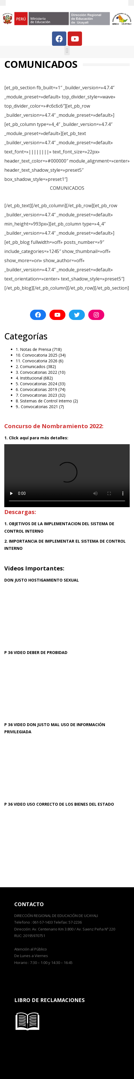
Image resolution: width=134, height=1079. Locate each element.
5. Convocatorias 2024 (36, 383)
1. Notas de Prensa (33, 349)
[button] (67, 50)
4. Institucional (29, 378)
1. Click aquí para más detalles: (36, 437)
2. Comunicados (30, 366)
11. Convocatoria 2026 (36, 360)
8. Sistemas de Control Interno (44, 401)
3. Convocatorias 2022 (36, 372)
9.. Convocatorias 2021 (37, 406)
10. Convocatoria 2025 (36, 355)
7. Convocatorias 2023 (36, 395)
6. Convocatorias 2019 (36, 389)
